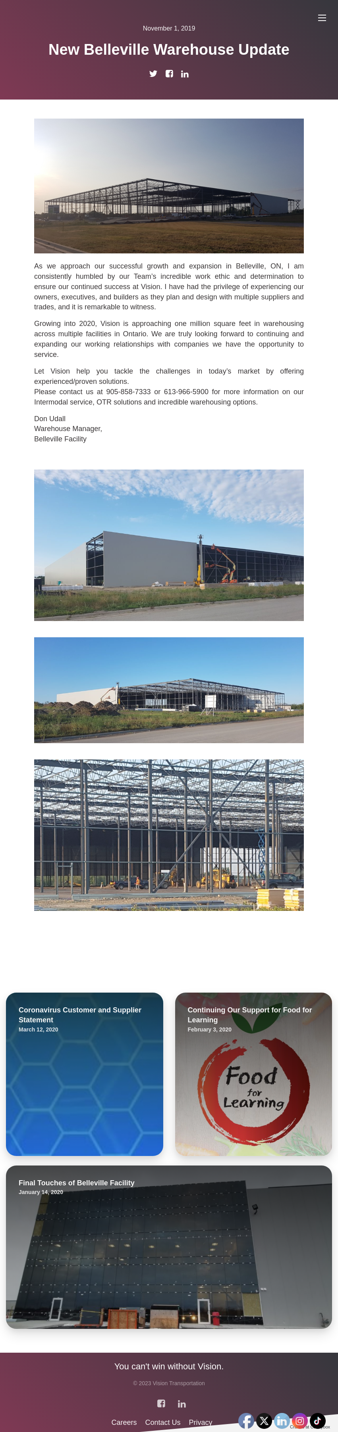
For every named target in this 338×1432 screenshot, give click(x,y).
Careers (125, 1422)
